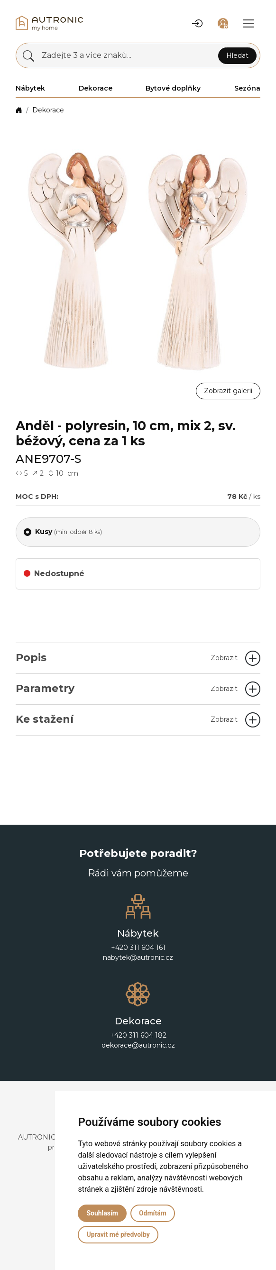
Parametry (127, 688)
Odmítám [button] (152, 1213)
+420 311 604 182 (138, 1035)
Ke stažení (127, 719)
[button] (197, 23)
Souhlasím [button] (102, 1213)
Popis (127, 657)
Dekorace (48, 110)
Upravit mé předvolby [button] (117, 1234)
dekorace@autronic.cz (138, 1045)
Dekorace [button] (95, 88)
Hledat (237, 55)
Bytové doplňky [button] (173, 88)
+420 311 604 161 (138, 947)
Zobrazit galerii (228, 391)
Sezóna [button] (247, 88)
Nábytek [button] (30, 88)
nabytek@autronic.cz (138, 957)
